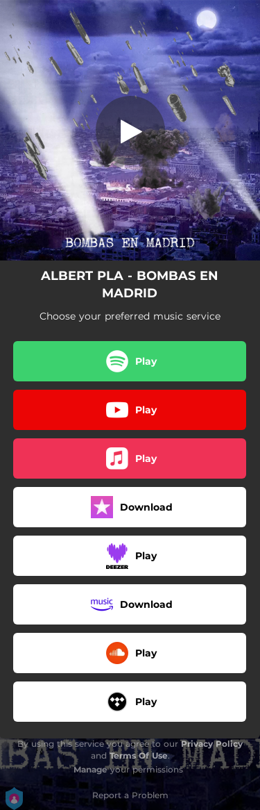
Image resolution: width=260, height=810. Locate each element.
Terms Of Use (139, 755)
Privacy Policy (212, 743)
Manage (90, 769)
